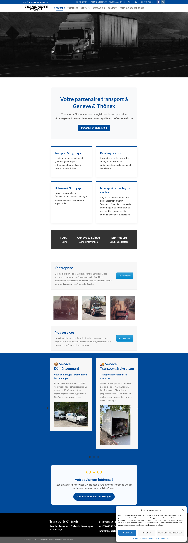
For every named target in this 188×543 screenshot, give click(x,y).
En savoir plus (125, 276)
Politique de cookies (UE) (132, 8)
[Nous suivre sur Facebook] (158, 2)
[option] (65, 308)
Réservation (99, 8)
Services (85, 8)
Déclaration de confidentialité (158, 538)
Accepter (127, 532)
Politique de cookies (140, 538)
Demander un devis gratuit (94, 128)
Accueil (59, 8)
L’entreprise (72, 8)
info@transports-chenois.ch (113, 530)
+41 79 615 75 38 (108, 526)
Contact (112, 8)
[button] (182, 510)
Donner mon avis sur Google (94, 496)
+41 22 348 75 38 (108, 521)
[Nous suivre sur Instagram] (163, 2)
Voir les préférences (170, 532)
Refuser (146, 532)
